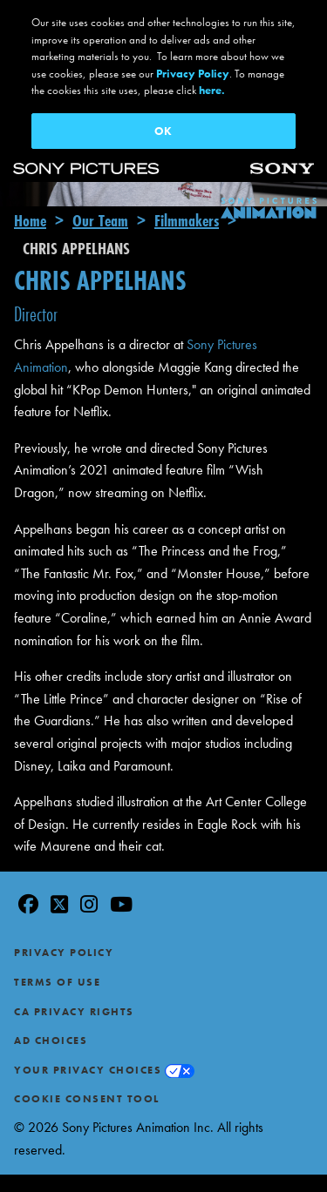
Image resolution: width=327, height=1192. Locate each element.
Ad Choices (50, 1007)
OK (163, 131)
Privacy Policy (63, 919)
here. (212, 90)
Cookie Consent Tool (87, 1066)
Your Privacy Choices (87, 1036)
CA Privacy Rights (74, 978)
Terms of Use (57, 948)
